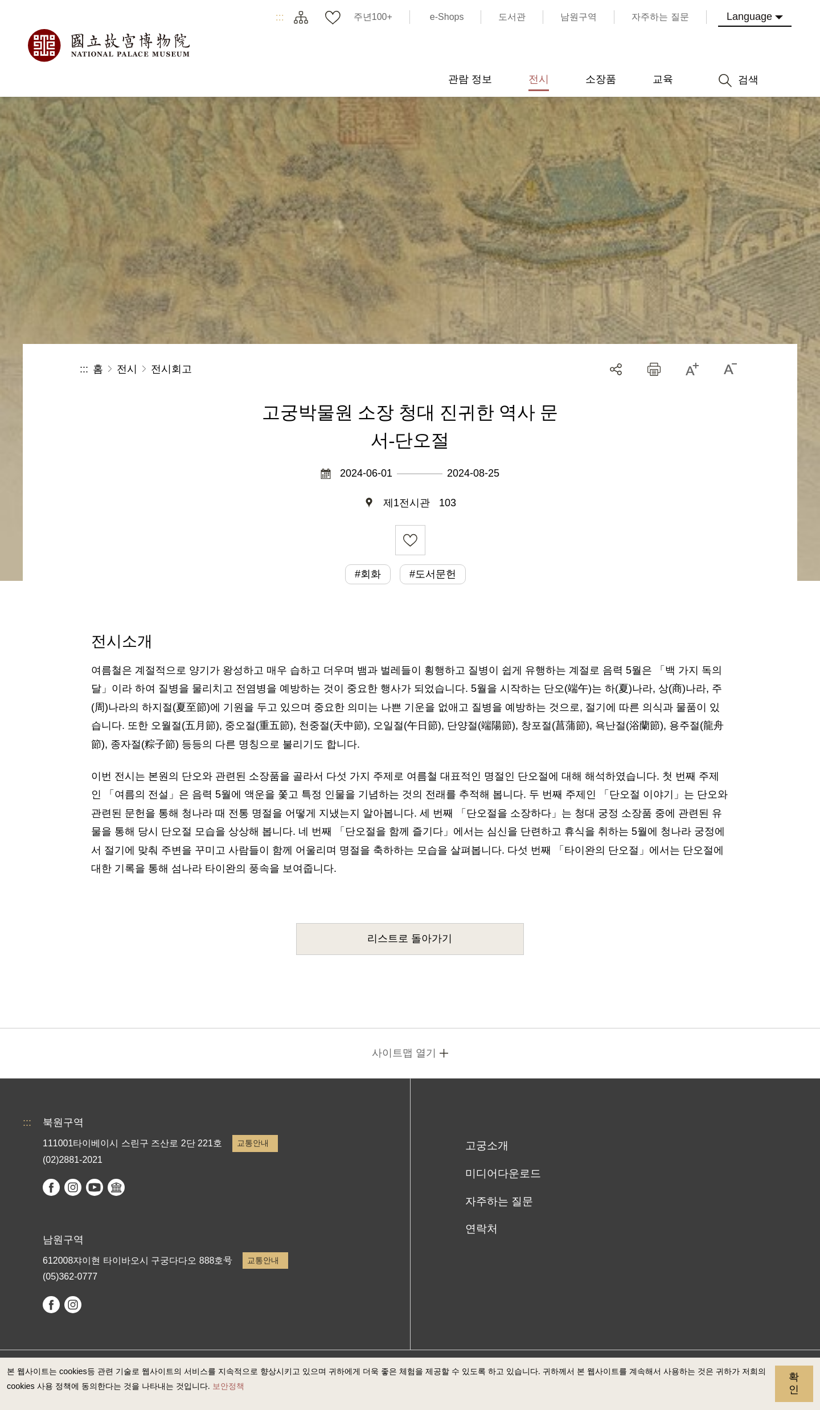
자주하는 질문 (499, 1201)
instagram (72, 1187)
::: (280, 17)
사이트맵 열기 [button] (404, 1053)
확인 (794, 1383)
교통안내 (253, 1142)
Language (749, 16)
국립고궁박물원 (108, 45)
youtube (94, 1187)
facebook (51, 1187)
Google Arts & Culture (116, 1187)
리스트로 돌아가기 (409, 938)
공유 (616, 369)
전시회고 (171, 369)
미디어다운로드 (503, 1173)
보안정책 (228, 1386)
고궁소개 (487, 1145)
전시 (127, 369)
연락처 (481, 1229)
